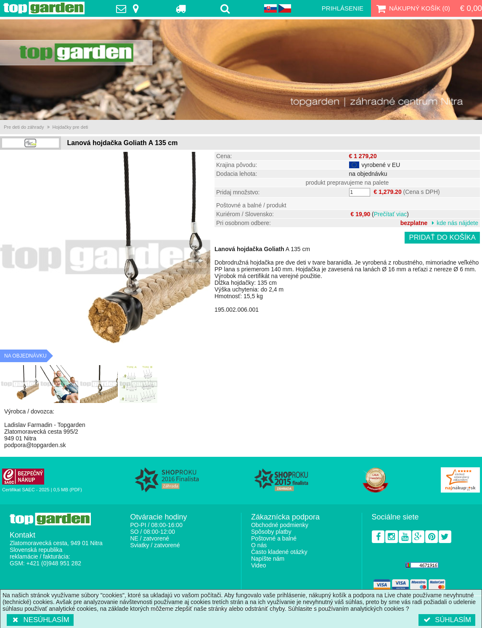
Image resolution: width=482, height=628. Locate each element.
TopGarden (44, 8)
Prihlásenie (342, 8)
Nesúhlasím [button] (40, 620)
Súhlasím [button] (447, 620)
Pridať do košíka (442, 237)
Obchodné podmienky (279, 525)
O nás (259, 545)
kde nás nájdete (457, 223)
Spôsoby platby (271, 531)
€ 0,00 (471, 8)
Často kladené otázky (279, 552)
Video (258, 565)
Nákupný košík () (412, 8)
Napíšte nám (267, 558)
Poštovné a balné (274, 538)
